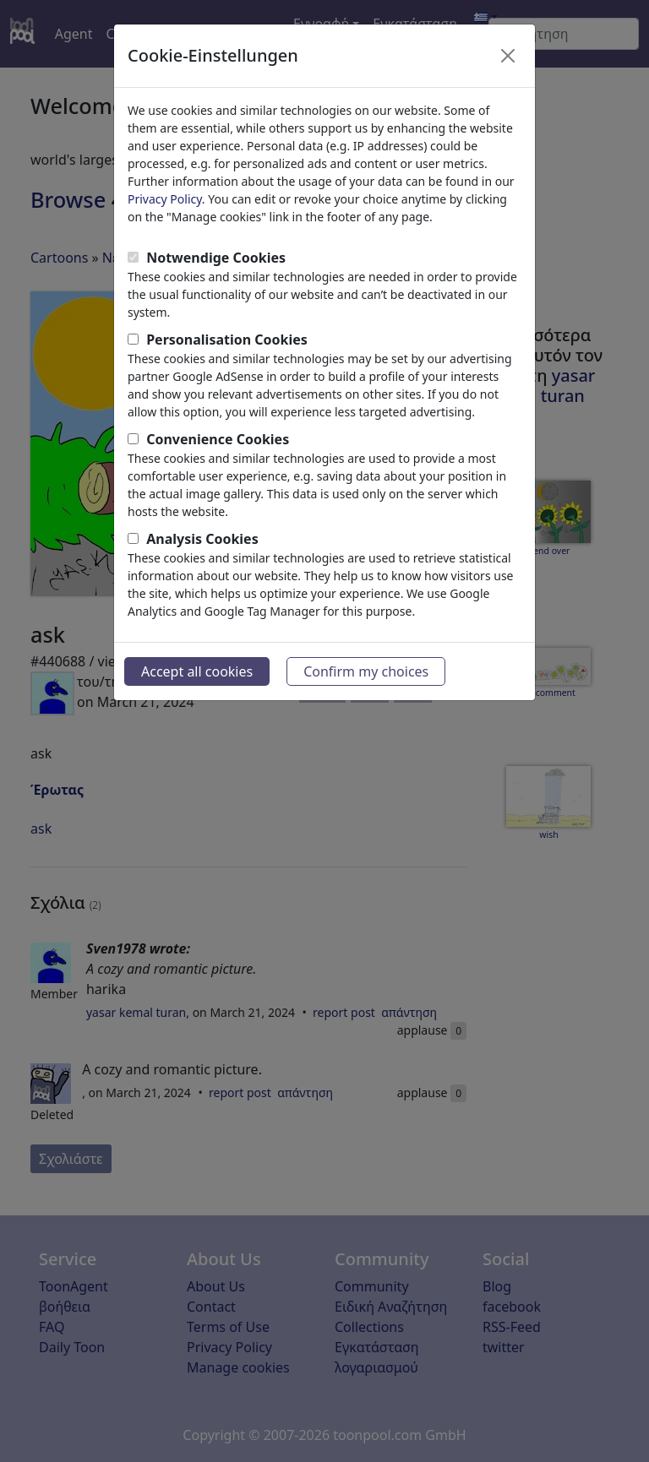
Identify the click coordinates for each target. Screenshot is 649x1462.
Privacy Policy (165, 199)
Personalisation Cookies (227, 339)
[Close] (507, 55)
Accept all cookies (197, 671)
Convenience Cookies (217, 439)
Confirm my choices (365, 671)
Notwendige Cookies (216, 257)
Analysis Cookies (202, 539)
